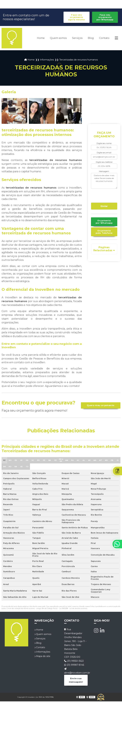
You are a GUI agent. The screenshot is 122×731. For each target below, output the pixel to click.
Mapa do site (42, 656)
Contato (104, 38)
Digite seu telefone (104, 162)
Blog (91, 38)
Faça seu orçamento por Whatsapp (104, 17)
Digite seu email (104, 152)
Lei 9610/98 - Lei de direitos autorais (73, 608)
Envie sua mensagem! (76, 680)
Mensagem (104, 171)
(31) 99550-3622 (74, 660)
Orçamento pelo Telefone (104, 231)
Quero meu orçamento (100, 405)
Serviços (77, 38)
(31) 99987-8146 (74, 664)
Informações (42, 651)
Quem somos (58, 38)
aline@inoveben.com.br (76, 671)
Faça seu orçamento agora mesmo (76, 17)
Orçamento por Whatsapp (104, 221)
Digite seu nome (104, 143)
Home (41, 38)
